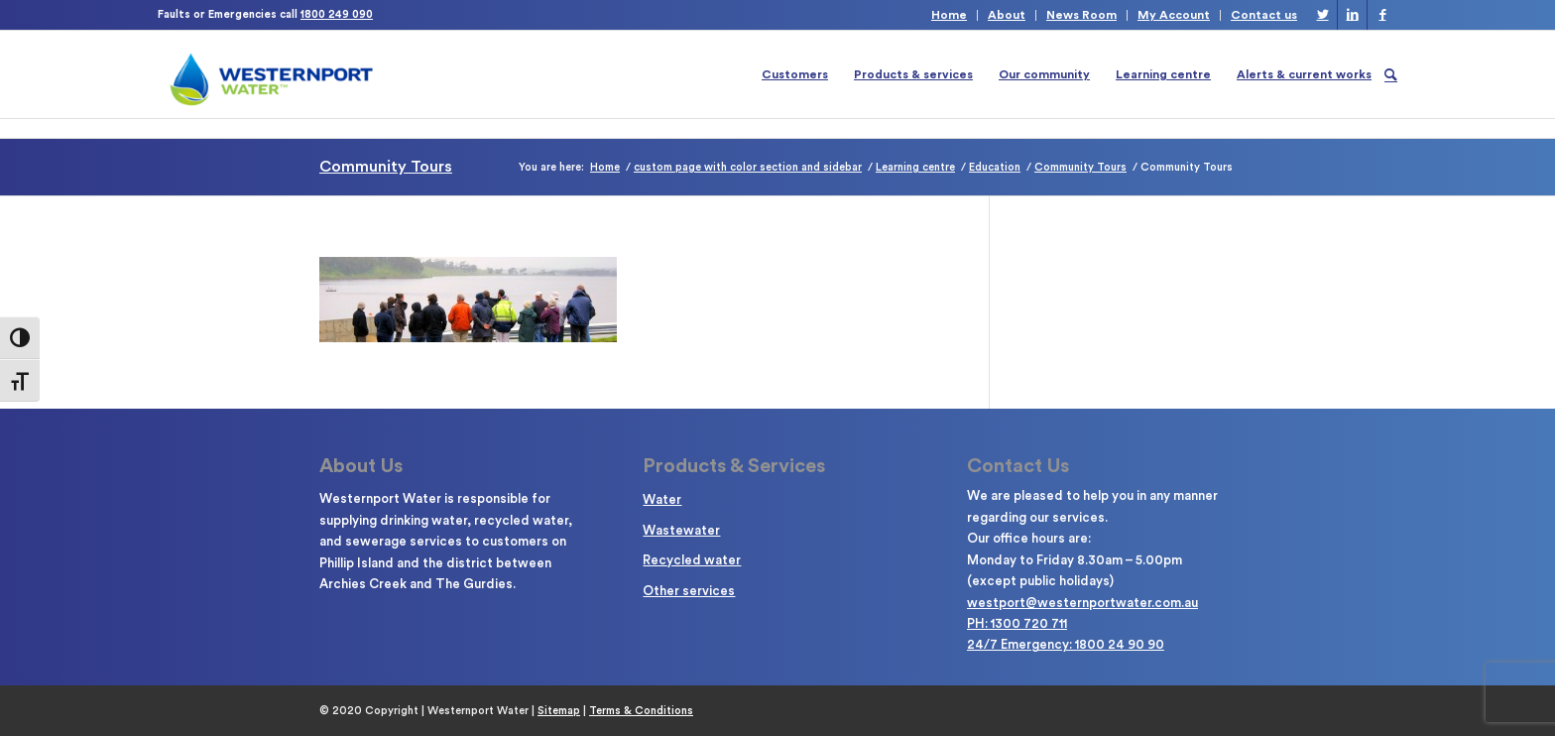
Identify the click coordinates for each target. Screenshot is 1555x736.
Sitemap (559, 710)
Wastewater (681, 530)
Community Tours (385, 167)
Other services (689, 590)
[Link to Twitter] (1322, 15)
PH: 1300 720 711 (1017, 623)
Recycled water (692, 559)
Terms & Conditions (641, 710)
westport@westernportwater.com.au (1082, 602)
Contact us (1264, 15)
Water (662, 499)
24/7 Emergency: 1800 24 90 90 (1065, 644)
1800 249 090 (336, 14)
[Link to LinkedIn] (1352, 15)
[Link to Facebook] (1382, 15)
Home (949, 15)
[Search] (1390, 74)
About (1006, 15)
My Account (1173, 15)
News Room (1081, 15)
